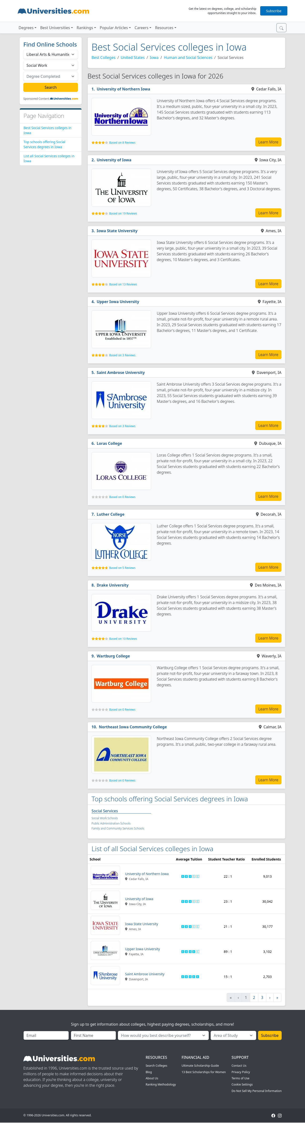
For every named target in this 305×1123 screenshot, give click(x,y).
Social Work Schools (105, 818)
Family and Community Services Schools (118, 828)
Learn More (268, 142)
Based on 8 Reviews (122, 143)
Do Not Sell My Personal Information (257, 1091)
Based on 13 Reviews (123, 284)
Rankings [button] (85, 27)
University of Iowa (114, 160)
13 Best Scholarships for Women (204, 1072)
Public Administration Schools (111, 823)
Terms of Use (240, 1078)
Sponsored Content (36, 98)
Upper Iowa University (118, 301)
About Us (152, 1078)
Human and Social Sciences (188, 57)
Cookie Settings (242, 1084)
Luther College (111, 514)
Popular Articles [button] (114, 27)
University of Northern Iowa (123, 89)
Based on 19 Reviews (123, 213)
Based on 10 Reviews (123, 639)
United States (133, 57)
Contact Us (239, 1066)
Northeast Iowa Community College (133, 726)
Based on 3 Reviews (122, 355)
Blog (149, 1072)
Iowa (154, 57)
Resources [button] (164, 27)
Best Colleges (104, 57)
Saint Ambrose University (121, 372)
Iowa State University (117, 230)
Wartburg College (113, 656)
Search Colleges (156, 1066)
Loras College (109, 443)
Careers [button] (141, 27)
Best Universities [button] (55, 27)
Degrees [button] (26, 27)
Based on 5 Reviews (122, 568)
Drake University (113, 585)
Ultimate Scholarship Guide (200, 1066)
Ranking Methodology (161, 1084)
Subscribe (273, 11)
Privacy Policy (241, 1072)
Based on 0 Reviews (122, 497)
